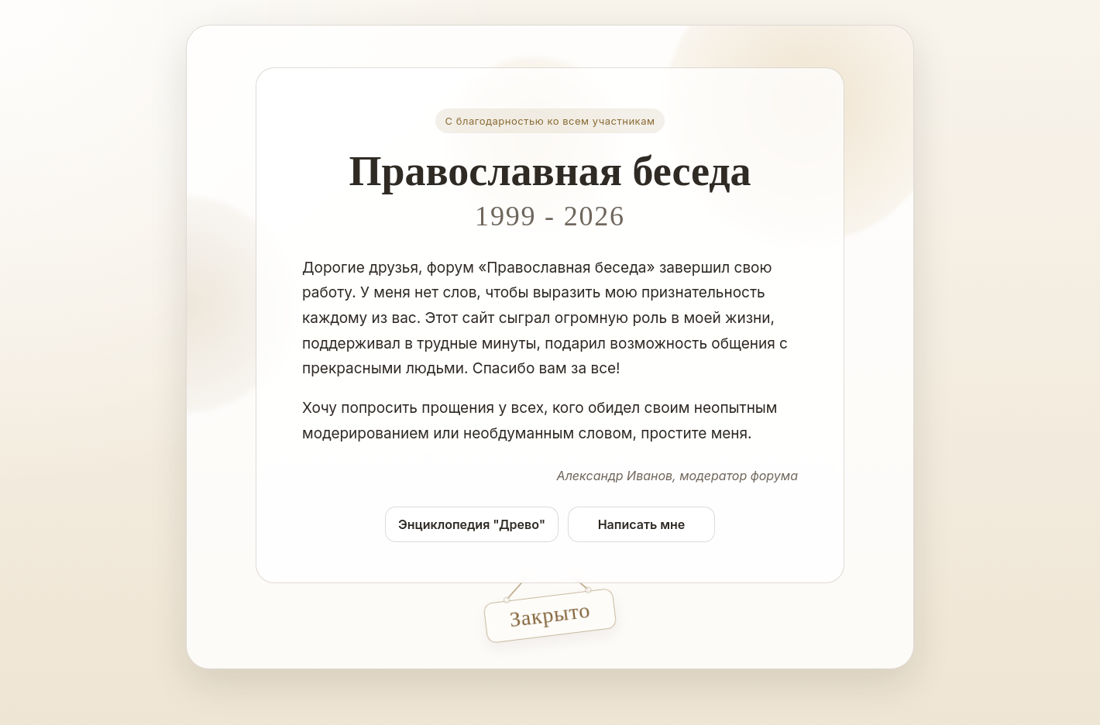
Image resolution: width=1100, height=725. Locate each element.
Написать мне (642, 524)
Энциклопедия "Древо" (471, 524)
